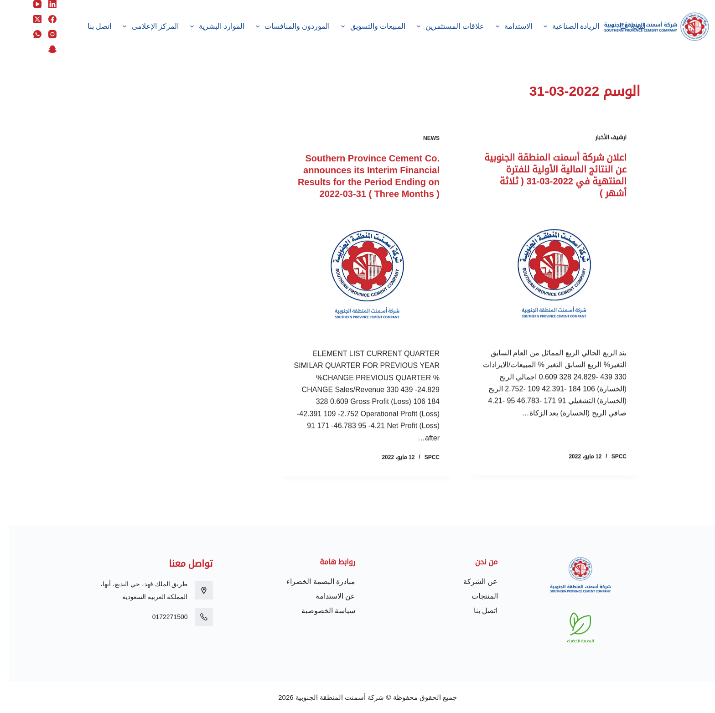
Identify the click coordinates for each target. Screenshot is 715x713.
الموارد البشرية (206, 26)
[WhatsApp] (28, 34)
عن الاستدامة (326, 596)
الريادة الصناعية (560, 26)
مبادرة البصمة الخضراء (311, 581)
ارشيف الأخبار (601, 137)
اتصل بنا (90, 26)
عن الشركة (471, 581)
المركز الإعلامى (140, 26)
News (422, 140)
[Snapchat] (43, 49)
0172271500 (161, 616)
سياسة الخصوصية (319, 611)
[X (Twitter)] (28, 19)
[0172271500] (195, 617)
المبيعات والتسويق (362, 26)
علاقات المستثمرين (439, 26)
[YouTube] (28, 4)
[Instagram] (43, 34)
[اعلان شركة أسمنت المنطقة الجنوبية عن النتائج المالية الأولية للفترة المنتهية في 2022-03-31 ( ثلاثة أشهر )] (544, 273)
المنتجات (475, 596)
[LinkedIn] (43, 4)
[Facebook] (43, 19)
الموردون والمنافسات (282, 26)
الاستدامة (503, 26)
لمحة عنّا (617, 26)
